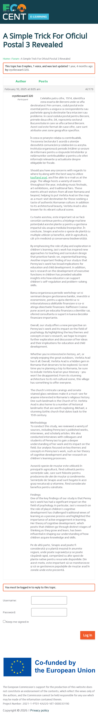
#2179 (89, 89)
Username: (9, 600)
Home (6, 58)
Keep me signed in (17, 621)
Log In (87, 635)
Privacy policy (39, 710)
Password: (9, 612)
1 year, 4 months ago (80, 66)
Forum (15, 58)
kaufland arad (38, 177)
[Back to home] (26, 12)
